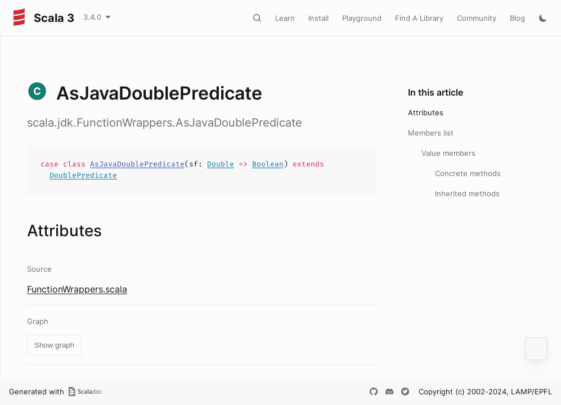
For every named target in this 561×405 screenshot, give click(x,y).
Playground (362, 18)
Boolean (268, 164)
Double (220, 164)
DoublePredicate (83, 175)
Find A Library (419, 18)
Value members (448, 153)
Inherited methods (467, 193)
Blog (517, 18)
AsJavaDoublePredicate (137, 164)
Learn (285, 18)
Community (476, 18)
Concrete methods (468, 173)
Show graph (54, 345)
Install (318, 18)
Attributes (425, 112)
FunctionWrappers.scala (77, 289)
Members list (431, 132)
